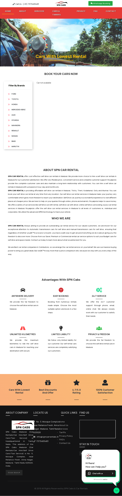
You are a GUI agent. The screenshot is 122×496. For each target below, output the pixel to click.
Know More (14, 473)
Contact (111, 11)
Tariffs (62, 432)
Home (9, 10)
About (22, 11)
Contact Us (64, 443)
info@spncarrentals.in (48, 437)
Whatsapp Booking (100, 3)
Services (39, 11)
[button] (101, 473)
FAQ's (62, 439)
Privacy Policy (66, 436)
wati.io (105, 479)
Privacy (81, 11)
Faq (96, 11)
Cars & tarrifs (56, 13)
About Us (63, 425)
